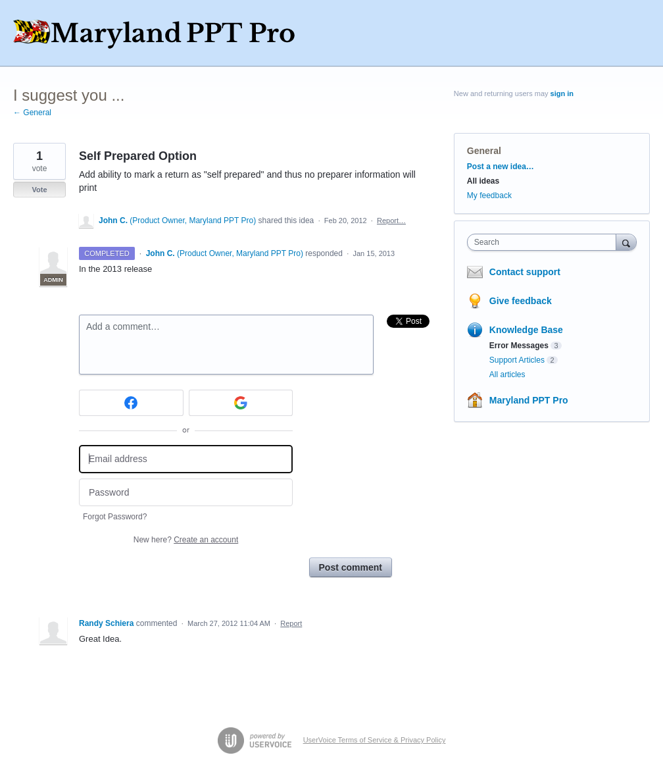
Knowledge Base (526, 330)
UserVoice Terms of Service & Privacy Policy (374, 740)
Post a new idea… (500, 166)
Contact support (524, 271)
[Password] (186, 493)
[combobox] (545, 242)
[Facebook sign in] (131, 403)
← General (32, 112)
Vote (39, 190)
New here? (186, 539)
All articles (507, 374)
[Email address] (186, 459)
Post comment (350, 567)
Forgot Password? (115, 516)
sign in (562, 93)
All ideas (483, 181)
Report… (391, 220)
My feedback (489, 195)
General (484, 150)
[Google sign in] (241, 403)
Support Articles (517, 360)
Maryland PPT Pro (528, 400)
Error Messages (519, 345)
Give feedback (520, 301)
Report (291, 623)
